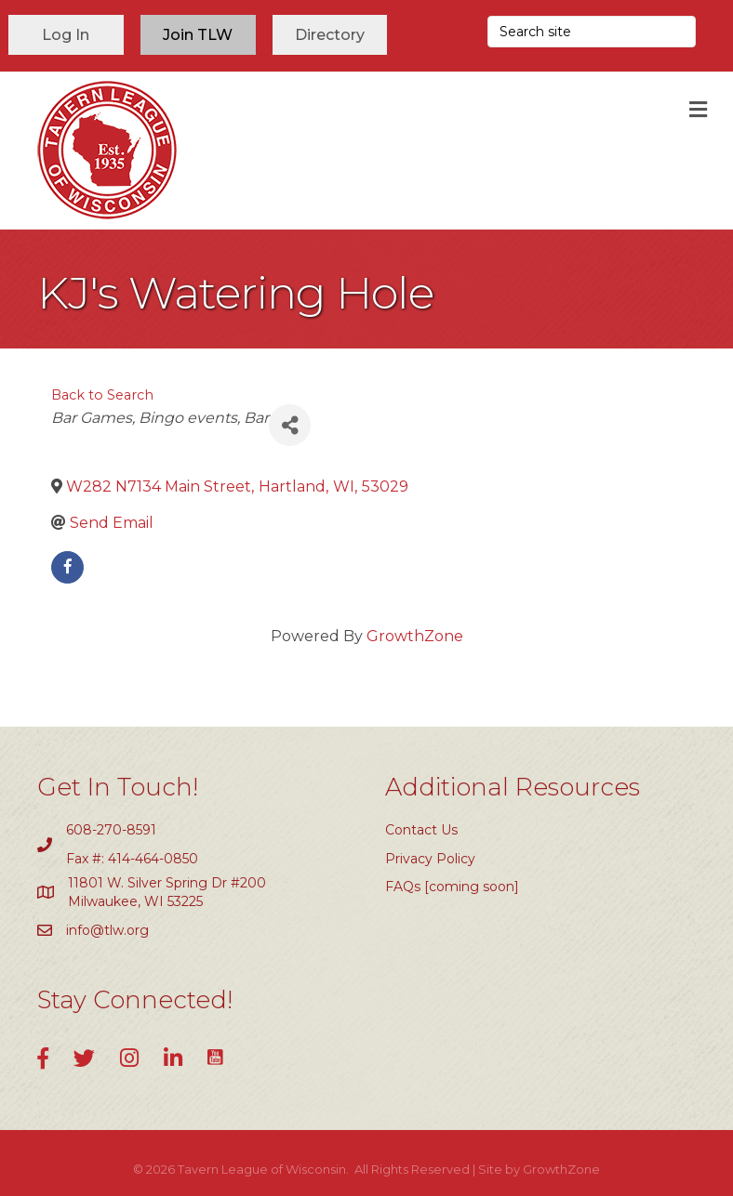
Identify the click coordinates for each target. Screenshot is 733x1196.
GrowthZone (414, 636)
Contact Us (421, 829)
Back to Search (102, 395)
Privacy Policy (430, 858)
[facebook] (67, 567)
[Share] (290, 425)
